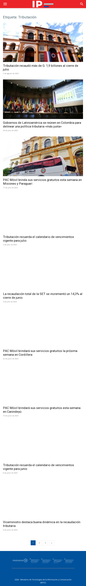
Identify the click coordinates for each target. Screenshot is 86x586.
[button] (5, 4)
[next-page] (51, 542)
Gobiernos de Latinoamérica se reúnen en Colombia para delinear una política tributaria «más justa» (42, 124)
